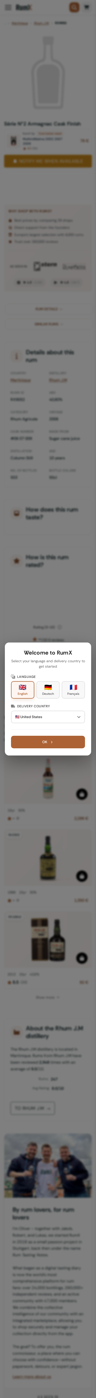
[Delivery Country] (48, 717)
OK (48, 742)
